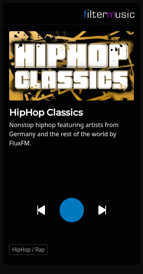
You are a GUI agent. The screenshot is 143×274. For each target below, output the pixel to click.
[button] (125, 250)
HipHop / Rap (28, 249)
